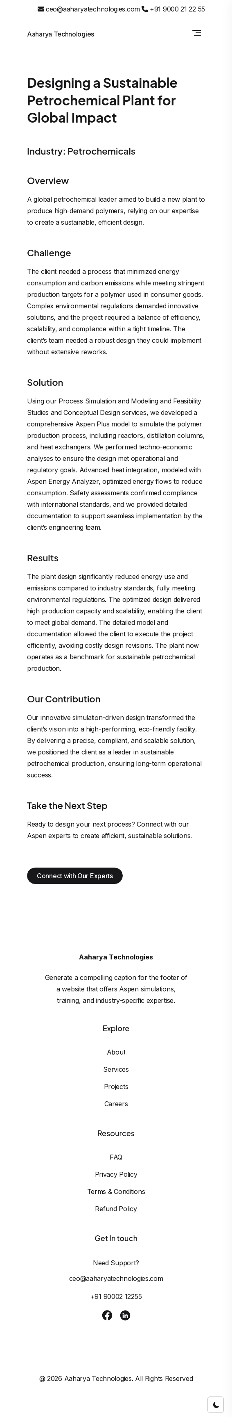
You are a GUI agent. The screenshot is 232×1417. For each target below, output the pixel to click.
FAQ (116, 1157)
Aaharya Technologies (60, 34)
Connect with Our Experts (75, 876)
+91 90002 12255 (116, 1296)
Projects (116, 1086)
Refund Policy (116, 1209)
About (116, 1052)
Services (116, 1069)
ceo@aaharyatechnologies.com (89, 9)
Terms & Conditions (116, 1191)
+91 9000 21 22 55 (173, 9)
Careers (116, 1104)
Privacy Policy (116, 1174)
